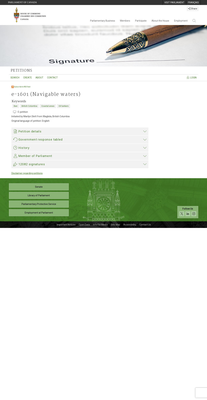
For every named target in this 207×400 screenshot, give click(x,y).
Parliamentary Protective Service (39, 376)
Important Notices (66, 396)
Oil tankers (64, 106)
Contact (52, 77)
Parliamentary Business (102, 20)
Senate (39, 359)
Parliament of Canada (22, 2)
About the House (160, 20)
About (39, 77)
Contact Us (145, 396)
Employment (181, 20)
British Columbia (29, 106)
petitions (21, 71)
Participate (141, 20)
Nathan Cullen (21, 274)
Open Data (84, 396)
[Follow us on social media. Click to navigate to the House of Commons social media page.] (187, 384)
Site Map (115, 396)
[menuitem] (174, 2)
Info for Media (100, 396)
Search (14, 77)
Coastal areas (47, 106)
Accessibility (129, 396)
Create (27, 77)
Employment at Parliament (39, 384)
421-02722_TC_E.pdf (29, 233)
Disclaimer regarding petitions (27, 345)
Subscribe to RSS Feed (20, 87)
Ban (15, 106)
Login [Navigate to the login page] (191, 77)
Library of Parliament (39, 367)
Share (192, 8)
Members (125, 20)
